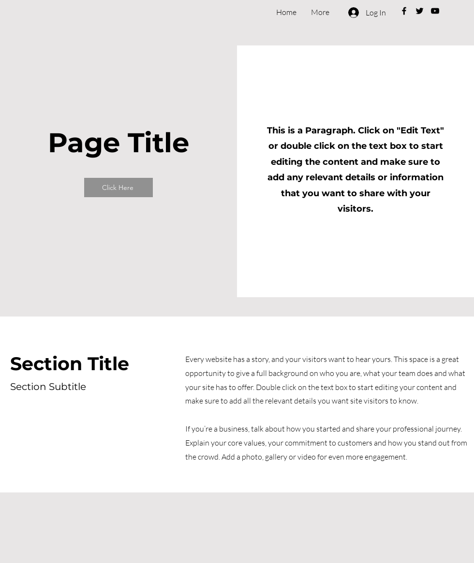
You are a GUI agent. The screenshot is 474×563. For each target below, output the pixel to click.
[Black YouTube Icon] (435, 11)
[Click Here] (118, 187)
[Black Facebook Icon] (404, 11)
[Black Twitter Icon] (420, 11)
